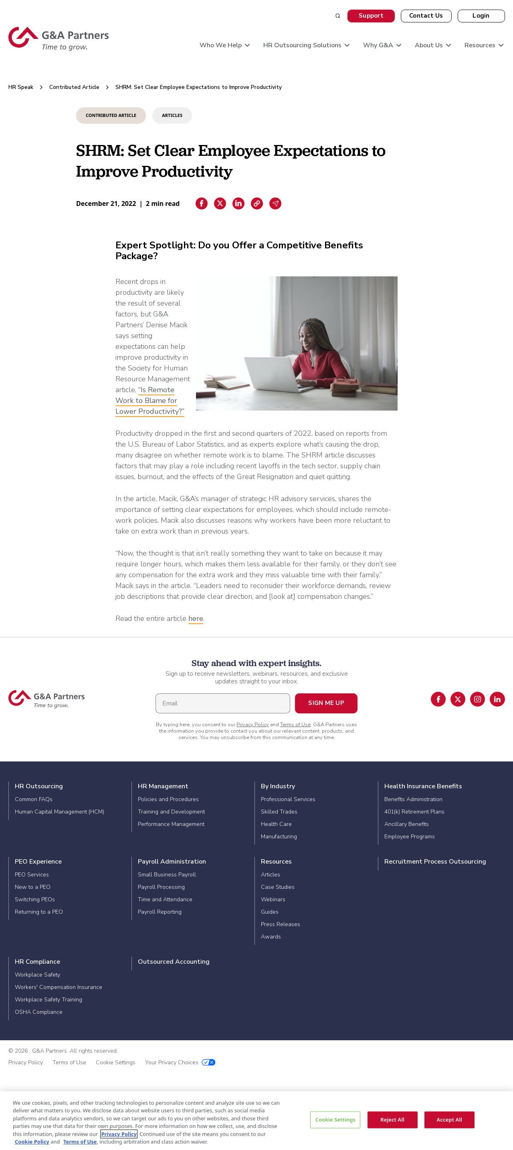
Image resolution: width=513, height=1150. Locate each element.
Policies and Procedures (168, 799)
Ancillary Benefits (406, 824)
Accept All (449, 1119)
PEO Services (32, 874)
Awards (271, 937)
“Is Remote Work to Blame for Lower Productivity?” (149, 400)
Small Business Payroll (167, 874)
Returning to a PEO (39, 912)
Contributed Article (74, 87)
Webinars (273, 899)
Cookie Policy (32, 1141)
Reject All (392, 1119)
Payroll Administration (172, 861)
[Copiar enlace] (257, 203)
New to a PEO (32, 887)
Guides (270, 912)
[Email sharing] (275, 203)
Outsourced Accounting (174, 961)
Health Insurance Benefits (423, 786)
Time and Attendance (165, 899)
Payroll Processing (161, 887)
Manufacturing (279, 836)
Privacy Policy (252, 724)
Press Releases (280, 924)
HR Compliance (37, 961)
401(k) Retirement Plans (414, 812)
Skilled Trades (279, 812)
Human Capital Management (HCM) (59, 812)
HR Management (163, 786)
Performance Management (171, 824)
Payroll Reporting (160, 912)
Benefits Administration (413, 799)
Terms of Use (295, 724)
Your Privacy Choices (180, 1062)
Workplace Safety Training (48, 999)
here (195, 618)
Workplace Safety (37, 975)
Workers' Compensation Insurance (58, 987)
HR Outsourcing (39, 786)
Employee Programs (409, 836)
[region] (256, 1120)
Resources (276, 861)
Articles (270, 874)
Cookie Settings (115, 1062)
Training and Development (171, 812)
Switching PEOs (35, 899)
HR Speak (20, 87)
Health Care (276, 824)
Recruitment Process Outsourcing (435, 861)
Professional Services (288, 799)
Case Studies (278, 887)
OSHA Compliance (39, 1012)
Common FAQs (34, 799)
